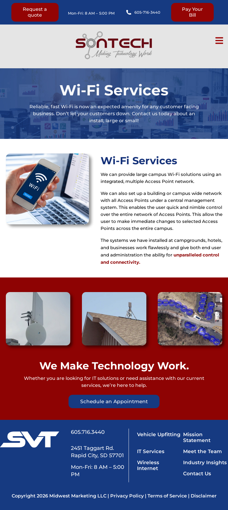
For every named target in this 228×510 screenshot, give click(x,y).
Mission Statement (197, 437)
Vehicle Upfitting (159, 434)
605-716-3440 (147, 12)
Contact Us (197, 473)
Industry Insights (205, 462)
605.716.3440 (88, 432)
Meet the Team (202, 451)
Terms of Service (167, 496)
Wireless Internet (148, 465)
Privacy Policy (127, 496)
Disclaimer (204, 496)
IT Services (151, 451)
